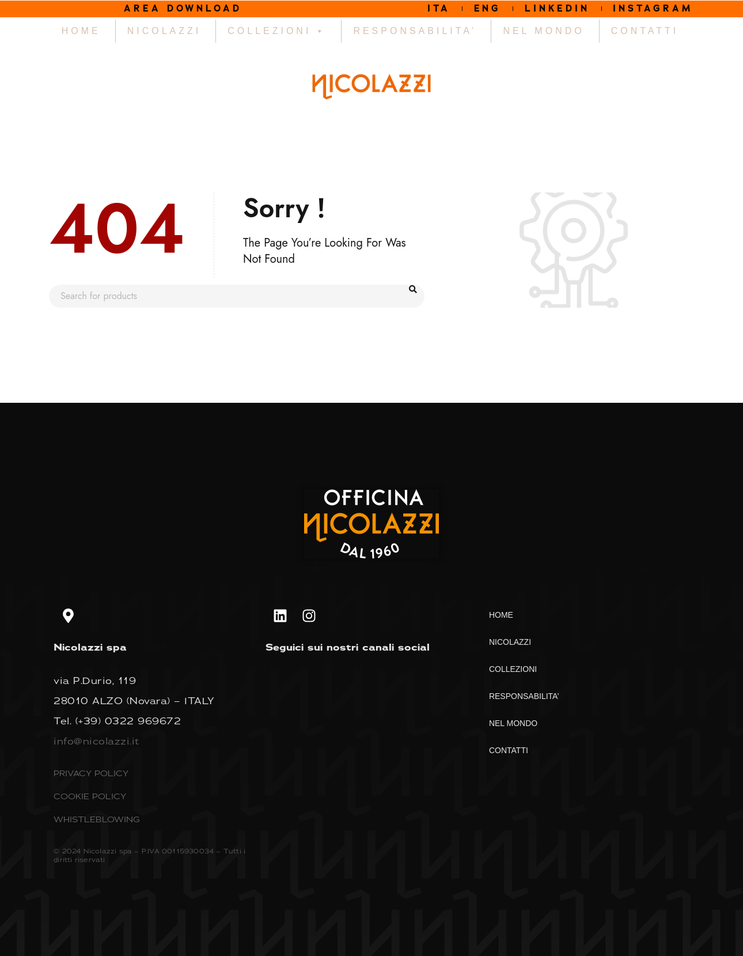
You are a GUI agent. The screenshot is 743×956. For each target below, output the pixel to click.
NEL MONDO (543, 31)
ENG (487, 8)
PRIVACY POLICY (91, 773)
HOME (81, 31)
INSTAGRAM (653, 8)
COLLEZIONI (277, 31)
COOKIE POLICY (90, 796)
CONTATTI (645, 31)
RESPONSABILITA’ (414, 31)
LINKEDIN (557, 8)
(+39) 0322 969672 (128, 721)
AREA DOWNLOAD (183, 8)
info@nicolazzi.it (96, 741)
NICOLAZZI (164, 31)
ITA (437, 8)
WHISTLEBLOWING (97, 819)
